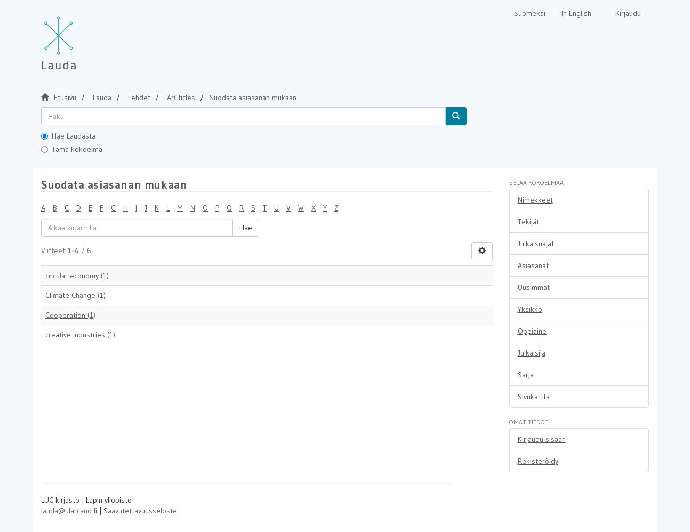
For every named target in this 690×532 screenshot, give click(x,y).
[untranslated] (243, 116)
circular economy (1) (77, 275)
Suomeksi (529, 13)
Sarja (526, 375)
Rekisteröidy (538, 461)
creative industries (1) (80, 335)
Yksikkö (530, 309)
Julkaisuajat (536, 243)
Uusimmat (534, 287)
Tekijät (528, 222)
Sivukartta (534, 396)
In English (576, 13)
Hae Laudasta (68, 136)
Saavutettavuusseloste (140, 510)
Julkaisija (531, 353)
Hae (245, 227)
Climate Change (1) (75, 295)
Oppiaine (532, 331)
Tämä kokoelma (71, 149)
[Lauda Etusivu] (81, 37)
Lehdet (139, 97)
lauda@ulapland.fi (69, 510)
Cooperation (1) (70, 315)
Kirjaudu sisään (542, 439)
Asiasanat (533, 265)
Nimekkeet (535, 200)
